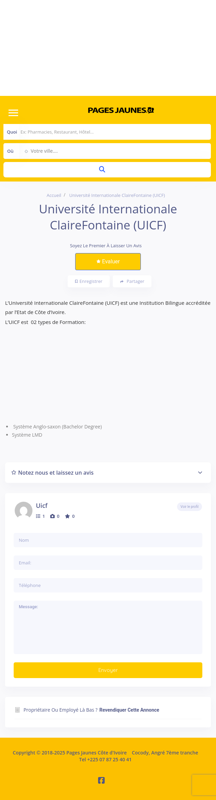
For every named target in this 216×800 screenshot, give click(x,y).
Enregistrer (89, 281)
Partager (132, 281)
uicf (42, 505)
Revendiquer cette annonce (129, 710)
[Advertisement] (108, 48)
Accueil (53, 195)
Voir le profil (189, 507)
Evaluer (108, 261)
